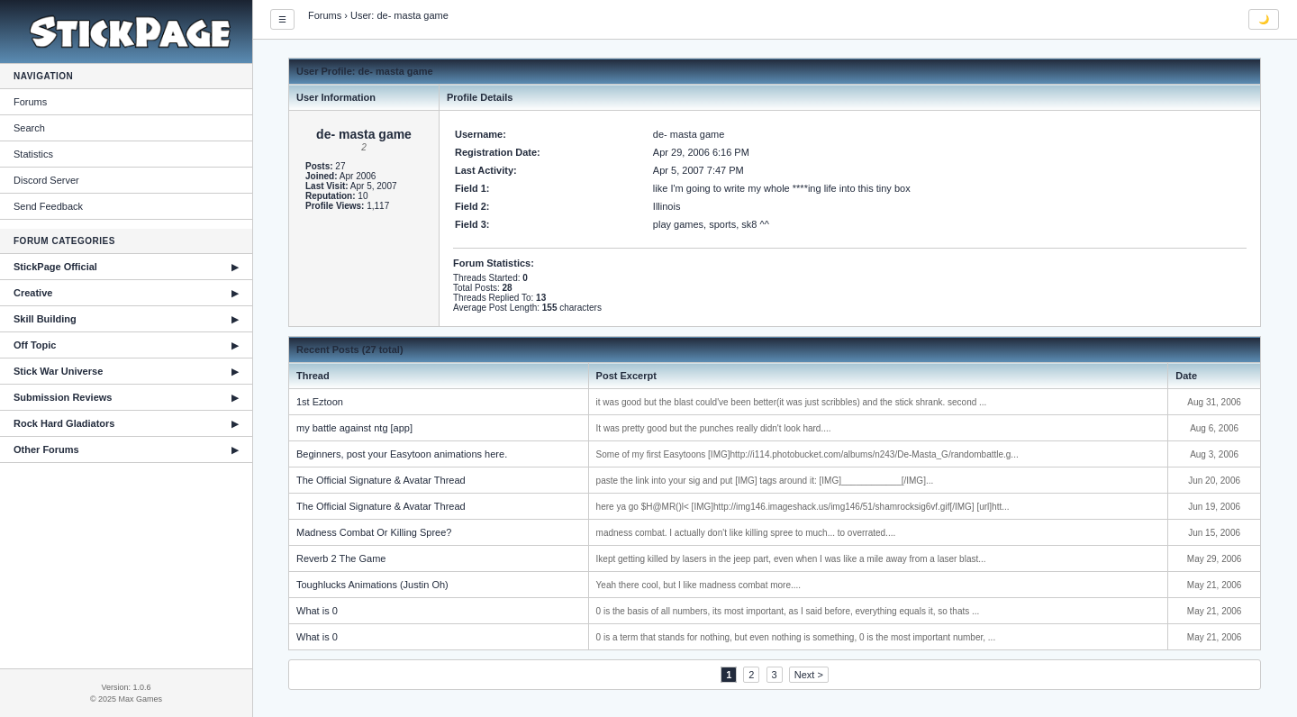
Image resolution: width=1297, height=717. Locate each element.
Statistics (33, 154)
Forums (30, 101)
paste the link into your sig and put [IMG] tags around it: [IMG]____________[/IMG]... (765, 481)
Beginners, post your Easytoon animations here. (401, 454)
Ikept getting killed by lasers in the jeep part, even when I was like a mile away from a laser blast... (791, 559)
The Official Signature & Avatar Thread (381, 480)
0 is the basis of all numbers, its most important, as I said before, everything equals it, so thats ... (788, 611)
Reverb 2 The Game (340, 558)
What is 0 (317, 610)
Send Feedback (48, 206)
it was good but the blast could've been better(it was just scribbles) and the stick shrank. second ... (791, 402)
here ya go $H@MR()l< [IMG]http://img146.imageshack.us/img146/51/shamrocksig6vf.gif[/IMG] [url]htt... (803, 507)
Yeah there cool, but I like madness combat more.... (699, 585)
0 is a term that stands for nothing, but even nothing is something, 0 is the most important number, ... (796, 637)
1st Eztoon (319, 401)
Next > (808, 674)
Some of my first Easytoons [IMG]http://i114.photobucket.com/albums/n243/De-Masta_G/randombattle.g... (807, 454)
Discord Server (46, 180)
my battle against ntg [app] (354, 427)
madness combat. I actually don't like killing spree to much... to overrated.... (746, 533)
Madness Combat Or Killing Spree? (373, 532)
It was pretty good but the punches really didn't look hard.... (713, 428)
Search (29, 128)
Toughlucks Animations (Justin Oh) (372, 584)
